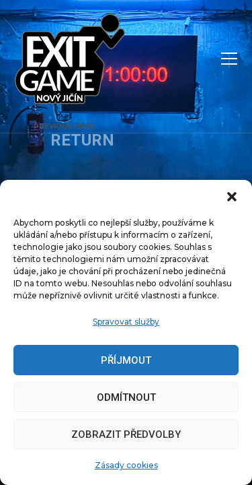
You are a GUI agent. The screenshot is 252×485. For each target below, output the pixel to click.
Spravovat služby (126, 322)
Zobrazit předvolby (126, 434)
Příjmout (126, 360)
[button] (232, 196)
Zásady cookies (126, 465)
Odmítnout (126, 397)
